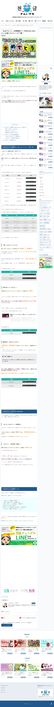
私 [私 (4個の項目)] (47, 242)
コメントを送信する (7, 625)
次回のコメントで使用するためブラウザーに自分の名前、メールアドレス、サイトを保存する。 (17, 622)
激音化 (12, 165)
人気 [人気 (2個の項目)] (44, 213)
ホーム (2, 25)
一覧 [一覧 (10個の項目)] (49, 207)
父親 (7, 258)
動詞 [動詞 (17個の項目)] (41, 219)
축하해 (7, 225)
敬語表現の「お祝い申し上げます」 (12, 132)
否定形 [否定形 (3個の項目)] (49, 219)
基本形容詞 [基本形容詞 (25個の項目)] (43, 229)
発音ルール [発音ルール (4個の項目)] (49, 239)
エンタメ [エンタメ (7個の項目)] (47, 202)
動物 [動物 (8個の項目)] (48, 216)
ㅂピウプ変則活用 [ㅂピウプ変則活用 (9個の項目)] (43, 207)
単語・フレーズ (8, 25)
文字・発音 (41, 189)
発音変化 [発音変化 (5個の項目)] (41, 242)
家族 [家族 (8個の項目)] (45, 231)
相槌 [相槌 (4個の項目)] (45, 242)
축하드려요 (7, 227)
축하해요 (7, 218)
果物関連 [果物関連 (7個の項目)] (44, 237)
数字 (41, 181)
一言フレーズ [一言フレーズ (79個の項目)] (44, 210)
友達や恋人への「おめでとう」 (11, 130)
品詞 (41, 178)
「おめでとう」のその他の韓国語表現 (11, 134)
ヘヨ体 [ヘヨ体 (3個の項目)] (41, 205)
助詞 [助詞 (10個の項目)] (45, 216)
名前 (4, 617)
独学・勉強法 (42, 192)
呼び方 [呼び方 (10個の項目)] (41, 222)
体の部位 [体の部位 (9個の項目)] (48, 213)
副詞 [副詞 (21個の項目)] (41, 216)
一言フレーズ (3, 596)
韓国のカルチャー (42, 195)
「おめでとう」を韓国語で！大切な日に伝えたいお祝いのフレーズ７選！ (22, 25)
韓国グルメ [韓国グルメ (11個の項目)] (49, 247)
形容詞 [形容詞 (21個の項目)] (49, 231)
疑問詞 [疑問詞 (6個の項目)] (44, 239)
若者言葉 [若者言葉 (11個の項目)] (42, 244)
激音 (31, 165)
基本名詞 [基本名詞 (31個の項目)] (42, 226)
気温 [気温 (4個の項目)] (48, 237)
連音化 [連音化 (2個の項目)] (41, 247)
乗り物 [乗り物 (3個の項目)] (41, 213)
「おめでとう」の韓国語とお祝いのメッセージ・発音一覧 (15, 127)
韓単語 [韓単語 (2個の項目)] (44, 247)
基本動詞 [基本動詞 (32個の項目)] (46, 222)
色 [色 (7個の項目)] (50, 242)
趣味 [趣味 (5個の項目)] (49, 244)
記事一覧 (33, 603)
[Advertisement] (19, 114)
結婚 (7, 263)
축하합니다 (7, 222)
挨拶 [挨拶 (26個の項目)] (41, 234)
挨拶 (7, 596)
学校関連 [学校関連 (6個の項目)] (41, 231)
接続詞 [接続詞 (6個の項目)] (45, 234)
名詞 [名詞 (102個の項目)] (45, 219)
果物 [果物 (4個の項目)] (40, 237)
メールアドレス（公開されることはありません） (28, 617)
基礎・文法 (41, 177)
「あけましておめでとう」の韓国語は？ (12, 136)
